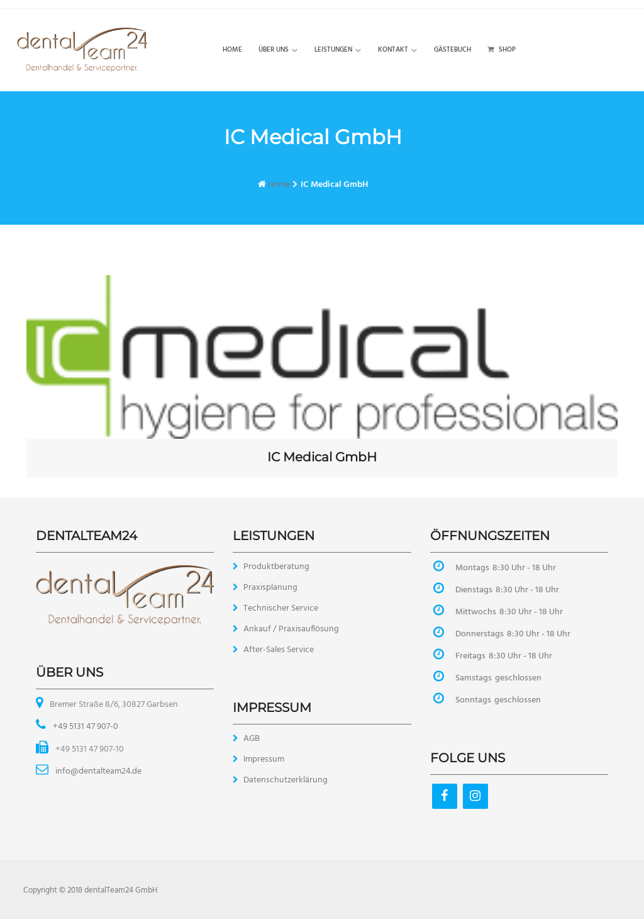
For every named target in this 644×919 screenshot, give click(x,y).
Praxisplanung (270, 587)
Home (232, 49)
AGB (251, 738)
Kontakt (393, 49)
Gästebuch (452, 49)
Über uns (273, 49)
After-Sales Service (278, 650)
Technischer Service (280, 608)
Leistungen (333, 49)
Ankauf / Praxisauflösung (291, 629)
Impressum (263, 759)
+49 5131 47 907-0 (84, 726)
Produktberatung (276, 567)
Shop (501, 49)
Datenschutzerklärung (285, 780)
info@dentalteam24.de (97, 771)
